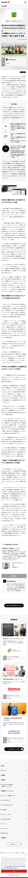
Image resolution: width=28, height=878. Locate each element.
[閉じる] (26, 855)
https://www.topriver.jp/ (11, 559)
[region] (14, 865)
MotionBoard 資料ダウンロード (14, 605)
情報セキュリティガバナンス (7, 852)
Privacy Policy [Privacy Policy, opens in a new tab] (9, 866)
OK (14, 871)
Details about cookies (14, 875)
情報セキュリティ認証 (20, 852)
